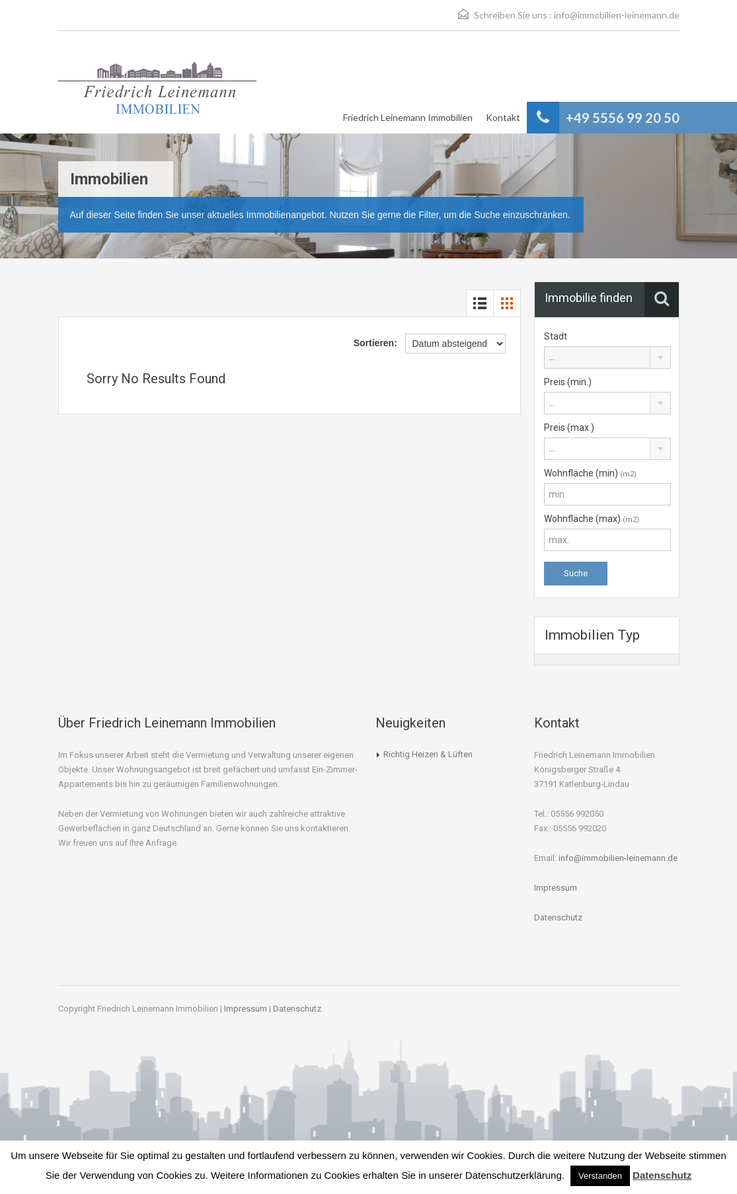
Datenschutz (558, 917)
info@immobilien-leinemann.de (616, 14)
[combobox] (607, 357)
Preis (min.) (568, 382)
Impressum (555, 888)
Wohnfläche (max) (591, 518)
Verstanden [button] (600, 1176)
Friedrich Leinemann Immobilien (408, 117)
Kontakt (503, 117)
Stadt (555, 336)
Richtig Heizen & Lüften (428, 754)
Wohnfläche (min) (590, 473)
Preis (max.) (569, 427)
